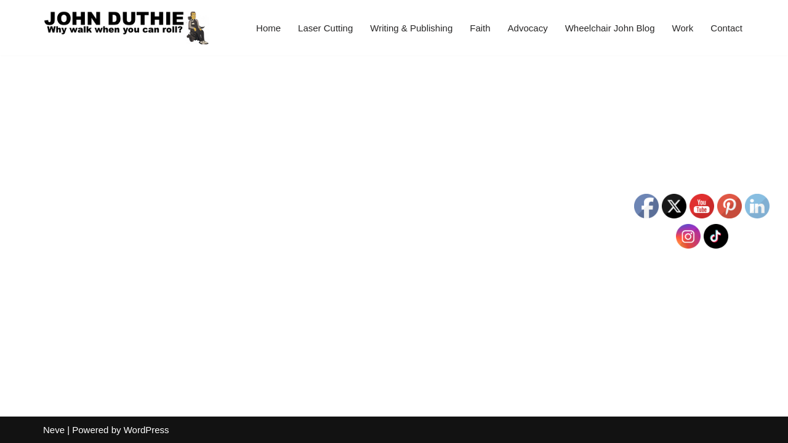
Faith (480, 28)
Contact (726, 28)
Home (268, 28)
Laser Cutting (325, 28)
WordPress (146, 430)
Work (683, 28)
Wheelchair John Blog (610, 28)
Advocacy (528, 28)
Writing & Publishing (411, 28)
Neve (54, 430)
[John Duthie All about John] (126, 27)
